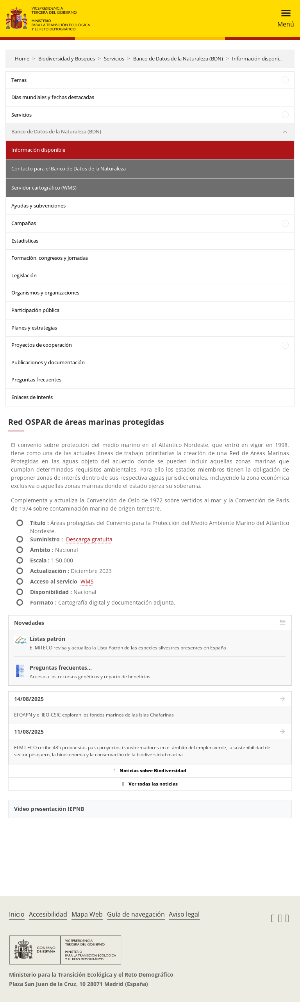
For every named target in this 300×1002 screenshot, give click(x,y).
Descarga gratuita (89, 539)
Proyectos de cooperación (41, 344)
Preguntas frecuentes (36, 379)
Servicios (114, 58)
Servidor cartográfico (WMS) (44, 187)
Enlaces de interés (32, 397)
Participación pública (35, 310)
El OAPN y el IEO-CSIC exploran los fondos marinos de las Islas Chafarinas (94, 714)
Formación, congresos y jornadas (49, 257)
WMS (87, 581)
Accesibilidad (48, 914)
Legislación (24, 275)
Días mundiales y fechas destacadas (52, 97)
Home (22, 58)
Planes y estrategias (34, 327)
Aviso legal (184, 914)
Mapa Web (87, 914)
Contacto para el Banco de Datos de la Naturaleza (68, 168)
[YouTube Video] (150, 847)
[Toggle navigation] (283, 18)
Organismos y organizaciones (45, 292)
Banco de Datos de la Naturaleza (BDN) (178, 58)
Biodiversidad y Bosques (66, 58)
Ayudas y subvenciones (38, 205)
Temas (19, 79)
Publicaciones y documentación (48, 362)
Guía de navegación (136, 914)
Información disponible (259, 58)
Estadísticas (24, 240)
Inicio (17, 914)
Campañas (23, 223)
